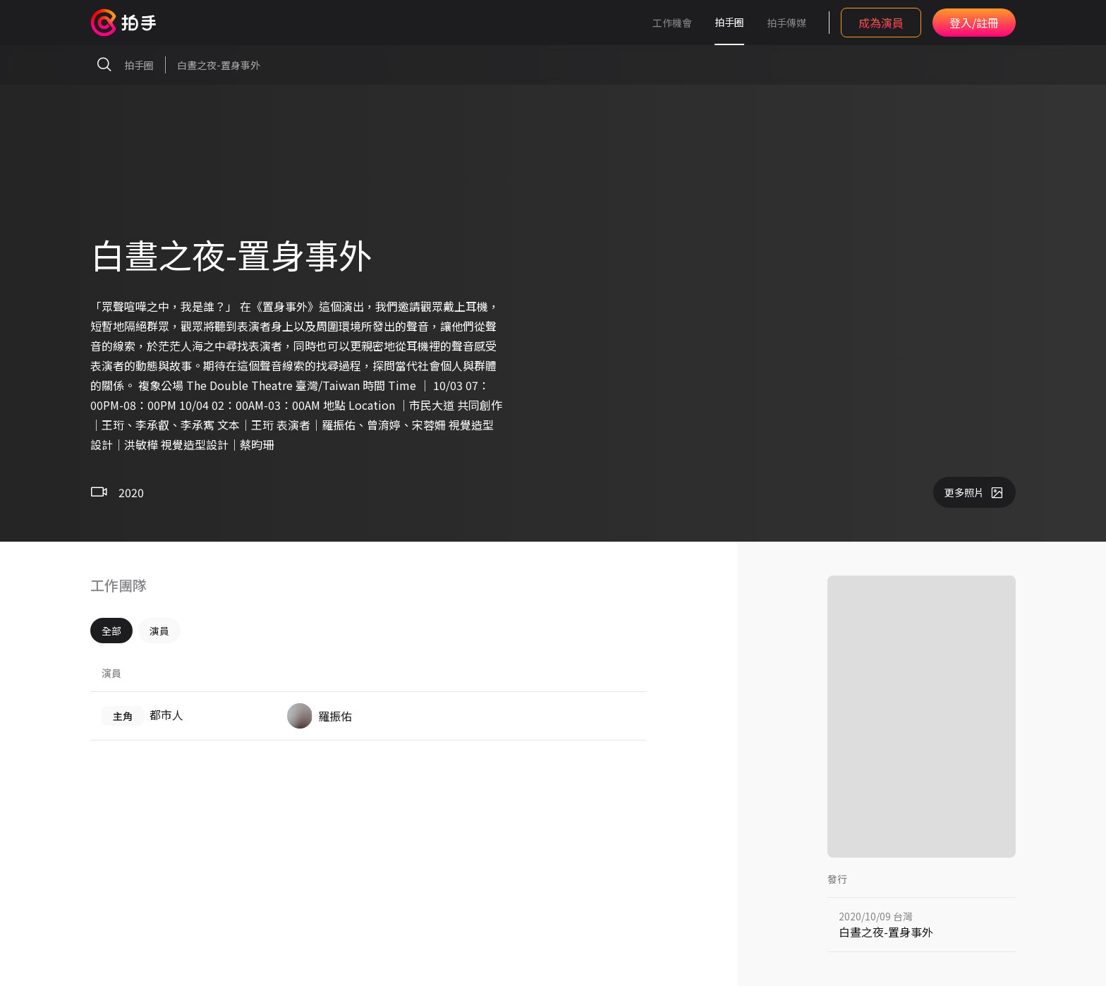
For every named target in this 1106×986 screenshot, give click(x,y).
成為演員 (881, 22)
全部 (111, 630)
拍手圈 (729, 22)
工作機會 (672, 23)
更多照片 (974, 492)
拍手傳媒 (786, 23)
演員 (159, 630)
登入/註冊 (974, 22)
